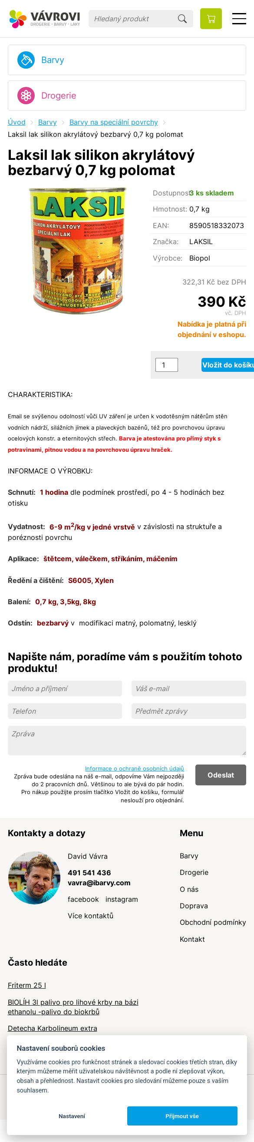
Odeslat (221, 775)
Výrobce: (167, 258)
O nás (189, 889)
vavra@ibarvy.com (99, 882)
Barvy (52, 60)
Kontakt (192, 939)
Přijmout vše (182, 1115)
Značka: (165, 241)
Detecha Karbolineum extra (52, 1028)
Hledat (182, 18)
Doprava (194, 905)
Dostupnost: (171, 193)
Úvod (17, 122)
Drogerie (58, 95)
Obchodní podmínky (213, 922)
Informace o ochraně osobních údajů (134, 768)
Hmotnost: (170, 209)
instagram (122, 899)
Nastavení (72, 1115)
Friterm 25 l (27, 985)
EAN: (161, 225)
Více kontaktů (90, 915)
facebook (83, 899)
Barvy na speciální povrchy (113, 122)
